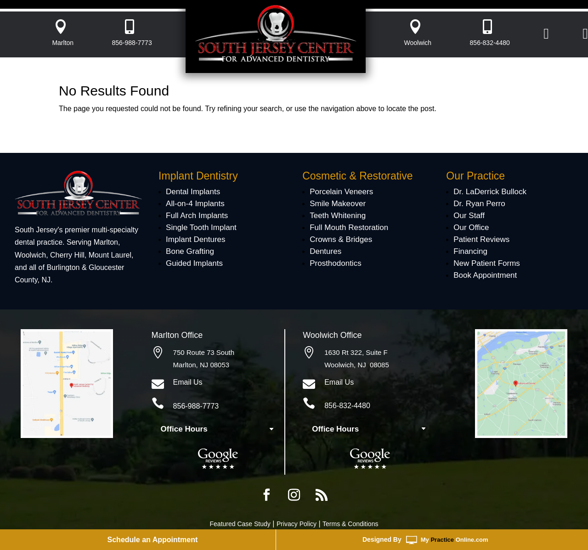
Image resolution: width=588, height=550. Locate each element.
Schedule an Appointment (152, 540)
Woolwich (418, 42)
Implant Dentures (195, 239)
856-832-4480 (490, 42)
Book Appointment (485, 275)
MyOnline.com (454, 539)
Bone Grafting (190, 251)
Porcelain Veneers (341, 191)
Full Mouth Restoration (349, 227)
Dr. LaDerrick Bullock (489, 191)
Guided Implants (194, 263)
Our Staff (469, 215)
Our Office (471, 227)
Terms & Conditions (350, 524)
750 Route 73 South (203, 352)
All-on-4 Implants (195, 203)
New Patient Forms (486, 263)
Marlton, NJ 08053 (201, 365)
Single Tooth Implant (201, 227)
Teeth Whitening (338, 215)
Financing (470, 251)
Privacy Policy (297, 524)
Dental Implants (193, 191)
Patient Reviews (481, 239)
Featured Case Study (240, 524)
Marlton (63, 42)
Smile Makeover (338, 203)
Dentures (325, 251)
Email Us (188, 382)
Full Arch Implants (197, 215)
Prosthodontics (335, 263)
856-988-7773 (132, 42)
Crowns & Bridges (341, 239)
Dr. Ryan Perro (479, 203)
